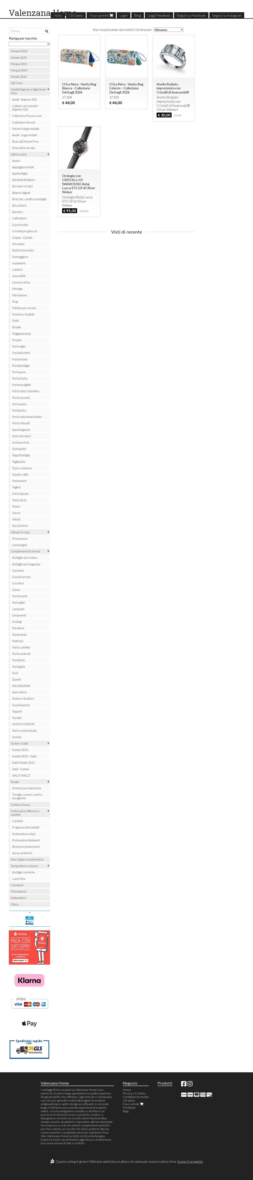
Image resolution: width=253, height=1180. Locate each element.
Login (124, 15)
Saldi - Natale (20, 769)
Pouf (15, 673)
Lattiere (17, 269)
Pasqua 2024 (19, 70)
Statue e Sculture (23, 698)
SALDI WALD (21, 775)
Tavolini (16, 717)
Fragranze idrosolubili (25, 827)
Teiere (16, 506)
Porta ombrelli (21, 653)
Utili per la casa (20, 532)
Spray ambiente (22, 853)
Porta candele (21, 647)
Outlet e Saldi (19, 743)
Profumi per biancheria (26, 788)
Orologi (17, 621)
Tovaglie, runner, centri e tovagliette (27, 796)
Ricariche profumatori (26, 846)
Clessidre (18, 570)
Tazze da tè (19, 500)
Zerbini (16, 737)
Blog (137, 15)
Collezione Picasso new (27, 115)
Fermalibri (18, 602)
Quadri (16, 679)
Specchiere (19, 692)
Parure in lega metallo (25, 128)
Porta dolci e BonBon (25, 391)
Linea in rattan (21, 282)
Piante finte (19, 634)
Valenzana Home (43, 12)
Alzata (16, 160)
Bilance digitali (21, 192)
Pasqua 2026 (19, 51)
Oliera (15, 904)
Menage (17, 288)
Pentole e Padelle (23, 314)
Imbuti (16, 519)
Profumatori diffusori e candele (25, 812)
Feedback (129, 1107)
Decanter (18, 244)
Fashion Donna (20, 804)
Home (127, 1089)
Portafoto (18, 660)
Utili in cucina (19, 154)
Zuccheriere (20, 525)
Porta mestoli (20, 397)
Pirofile (16, 327)
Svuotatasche (21, 705)
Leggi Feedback (159, 15)
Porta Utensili (20, 423)
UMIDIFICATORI (23, 724)
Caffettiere (19, 218)
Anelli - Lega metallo (24, 135)
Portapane (19, 372)
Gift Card (16, 83)
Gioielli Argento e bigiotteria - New (29, 91)
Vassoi (16, 513)
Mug (15, 301)
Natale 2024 (19, 76)
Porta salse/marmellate (27, 416)
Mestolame (19, 295)
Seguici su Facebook (191, 15)
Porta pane (19, 404)
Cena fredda (20, 224)
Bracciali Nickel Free (25, 141)
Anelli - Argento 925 (24, 99)
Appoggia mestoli (23, 167)
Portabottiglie (21, 365)
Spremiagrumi (21, 429)
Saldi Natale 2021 (23, 762)
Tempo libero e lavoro (24, 866)
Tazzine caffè (20, 474)
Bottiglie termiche (23, 872)
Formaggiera (20, 256)
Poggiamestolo (21, 333)
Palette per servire (24, 308)
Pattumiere (19, 480)
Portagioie (18, 666)
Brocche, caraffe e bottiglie (29, 199)
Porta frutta (19, 378)
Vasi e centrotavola (24, 730)
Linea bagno (19, 545)
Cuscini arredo (21, 577)
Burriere (17, 212)
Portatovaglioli (21, 384)
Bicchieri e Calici (22, 186)
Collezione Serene (23, 122)
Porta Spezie (20, 493)
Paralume (18, 628)
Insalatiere (19, 263)
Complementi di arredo (25, 551)
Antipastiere (18, 897)
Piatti (15, 320)
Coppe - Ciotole (22, 237)
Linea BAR (18, 276)
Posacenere (20, 538)
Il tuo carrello (101, 15)
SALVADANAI (21, 685)
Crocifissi (18, 583)
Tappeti (17, 711)
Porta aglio (19, 346)
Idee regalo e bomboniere (27, 859)
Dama (16, 589)
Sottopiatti (19, 448)
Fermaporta (18, 891)
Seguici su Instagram (226, 15)
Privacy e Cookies (134, 1093)
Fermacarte (20, 596)
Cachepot (17, 885)
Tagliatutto (18, 461)
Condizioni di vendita (136, 1097)
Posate (16, 340)
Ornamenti (19, 615)
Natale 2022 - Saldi (24, 756)
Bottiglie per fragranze (26, 564)
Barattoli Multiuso (23, 179)
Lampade (18, 609)
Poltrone (17, 641)
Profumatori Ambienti (26, 840)
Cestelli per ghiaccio (24, 231)
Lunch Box (18, 878)
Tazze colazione (22, 468)
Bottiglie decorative (24, 557)
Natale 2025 (19, 57)
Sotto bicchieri (21, 436)
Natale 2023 (20, 749)
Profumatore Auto (24, 834)
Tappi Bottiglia (21, 455)
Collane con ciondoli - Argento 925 (25, 107)
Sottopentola (20, 442)
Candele (17, 821)
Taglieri (16, 487)
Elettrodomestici (23, 250)
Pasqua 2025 (19, 64)
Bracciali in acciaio (23, 147)
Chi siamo (129, 1100)
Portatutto (19, 410)
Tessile (15, 781)
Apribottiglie (20, 173)
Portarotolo (19, 359)
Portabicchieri (21, 352)
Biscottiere (19, 205)
